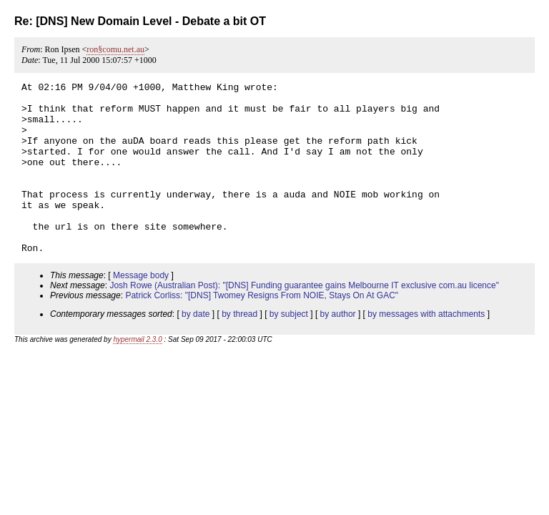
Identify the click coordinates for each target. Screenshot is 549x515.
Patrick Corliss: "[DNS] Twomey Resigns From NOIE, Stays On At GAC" (261, 330)
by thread (239, 348)
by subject (288, 348)
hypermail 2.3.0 (137, 374)
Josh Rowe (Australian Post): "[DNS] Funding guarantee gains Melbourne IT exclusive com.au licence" (304, 320)
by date (195, 348)
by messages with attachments (426, 348)
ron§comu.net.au (115, 49)
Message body (141, 310)
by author (338, 348)
